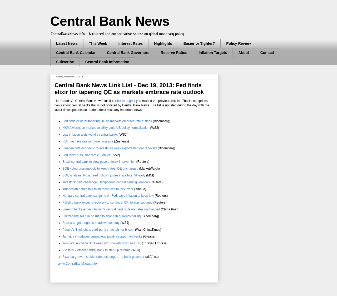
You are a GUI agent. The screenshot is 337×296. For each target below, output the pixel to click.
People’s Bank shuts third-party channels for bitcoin (98, 229)
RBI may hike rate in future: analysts (87, 141)
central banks (90, 134)
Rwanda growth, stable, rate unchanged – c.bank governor (103, 257)
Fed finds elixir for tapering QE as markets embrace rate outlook (107, 121)
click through (124, 101)
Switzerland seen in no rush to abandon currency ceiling (101, 216)
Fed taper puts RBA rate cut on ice (86, 155)
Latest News (67, 43)
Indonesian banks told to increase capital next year (97, 189)
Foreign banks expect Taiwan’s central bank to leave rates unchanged (111, 209)
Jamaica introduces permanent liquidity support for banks (102, 236)
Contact (267, 53)
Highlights (163, 43)
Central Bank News (110, 21)
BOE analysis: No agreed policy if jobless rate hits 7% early (103, 175)
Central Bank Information (107, 62)
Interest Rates (130, 43)
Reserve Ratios (174, 53)
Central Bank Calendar (76, 53)
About (243, 53)
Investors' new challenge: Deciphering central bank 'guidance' (105, 182)
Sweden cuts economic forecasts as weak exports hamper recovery (110, 148)
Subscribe (65, 62)
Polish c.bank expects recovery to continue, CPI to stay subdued (107, 202)
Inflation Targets (213, 53)
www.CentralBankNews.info (77, 263)
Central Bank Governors (128, 53)
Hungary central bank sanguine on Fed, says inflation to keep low (108, 196)
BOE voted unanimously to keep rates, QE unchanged (100, 168)
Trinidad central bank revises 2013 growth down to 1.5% (101, 243)
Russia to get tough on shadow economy (91, 223)
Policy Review (238, 43)
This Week (98, 43)
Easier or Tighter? (199, 43)
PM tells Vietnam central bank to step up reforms (96, 250)
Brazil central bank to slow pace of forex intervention (98, 162)
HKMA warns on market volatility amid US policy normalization (105, 128)
